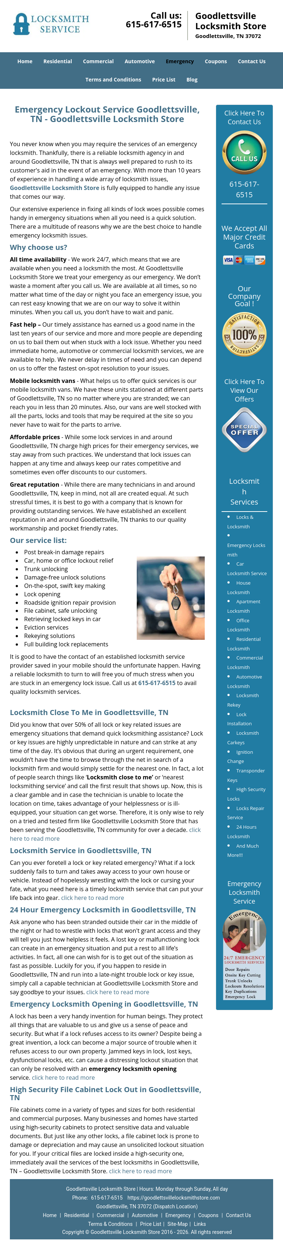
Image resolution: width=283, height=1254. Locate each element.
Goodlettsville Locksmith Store (54, 188)
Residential (58, 61)
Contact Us (252, 61)
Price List (164, 79)
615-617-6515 (154, 24)
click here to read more (92, 898)
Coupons (216, 61)
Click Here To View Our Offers (244, 390)
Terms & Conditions (110, 1224)
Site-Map (177, 1224)
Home (24, 61)
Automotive (140, 61)
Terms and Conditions (113, 79)
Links (200, 1224)
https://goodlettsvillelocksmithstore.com (174, 1198)
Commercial (98, 61)
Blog (191, 79)
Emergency (180, 61)
